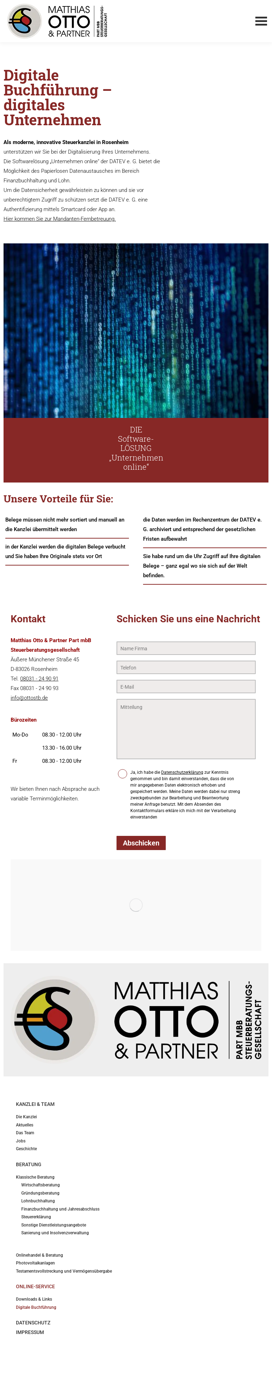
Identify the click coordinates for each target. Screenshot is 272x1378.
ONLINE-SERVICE (35, 1286)
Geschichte (26, 1149)
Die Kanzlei (26, 1117)
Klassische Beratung (35, 1177)
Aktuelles (24, 1125)
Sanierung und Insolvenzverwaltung (55, 1233)
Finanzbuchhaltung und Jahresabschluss (60, 1209)
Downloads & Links (34, 1299)
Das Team (25, 1133)
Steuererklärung (36, 1217)
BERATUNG (28, 1164)
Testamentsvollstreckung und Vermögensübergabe (64, 1271)
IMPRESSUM (30, 1332)
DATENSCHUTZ (33, 1322)
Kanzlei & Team (35, 1104)
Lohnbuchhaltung (38, 1201)
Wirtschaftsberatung (40, 1185)
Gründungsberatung (40, 1193)
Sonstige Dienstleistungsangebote (53, 1225)
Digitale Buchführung (36, 1307)
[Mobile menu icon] (261, 21)
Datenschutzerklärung (182, 772)
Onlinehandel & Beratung (39, 1255)
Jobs (21, 1141)
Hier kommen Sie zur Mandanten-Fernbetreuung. (60, 219)
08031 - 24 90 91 (39, 679)
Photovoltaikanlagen (35, 1263)
